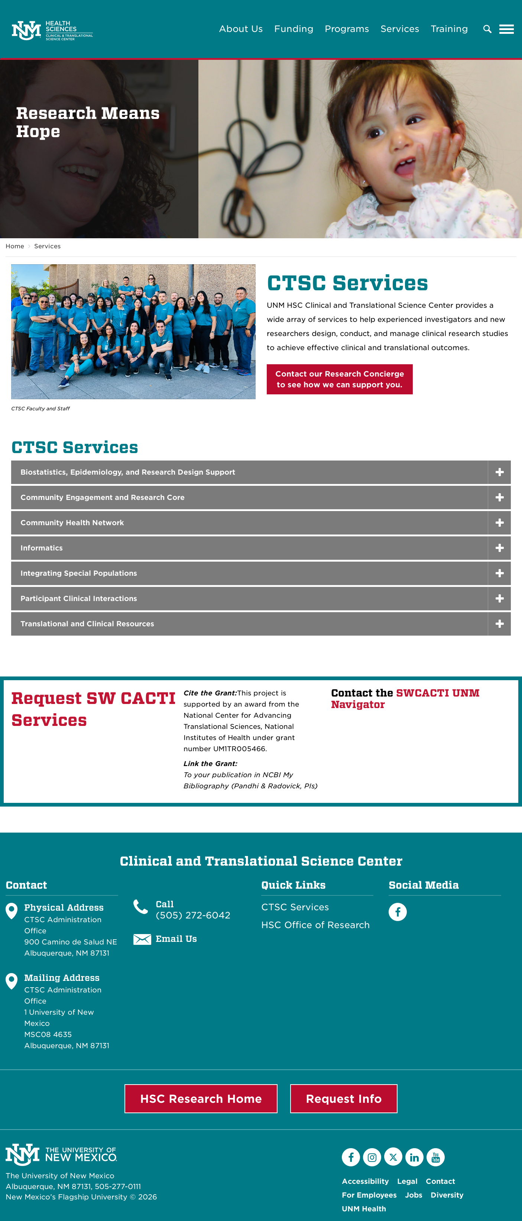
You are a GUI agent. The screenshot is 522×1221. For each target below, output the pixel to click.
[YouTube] (436, 1157)
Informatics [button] (41, 548)
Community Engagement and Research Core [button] (102, 497)
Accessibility (365, 1181)
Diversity (447, 1195)
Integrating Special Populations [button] (78, 573)
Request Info (344, 1098)
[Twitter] (393, 1156)
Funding (294, 28)
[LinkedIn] (414, 1157)
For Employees (369, 1195)
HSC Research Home (201, 1098)
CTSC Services (295, 907)
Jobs (413, 1195)
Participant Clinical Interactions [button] (78, 598)
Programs (347, 28)
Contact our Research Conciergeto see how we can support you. (339, 379)
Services (399, 28)
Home (15, 246)
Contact (440, 1181)
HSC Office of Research (315, 925)
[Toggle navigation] (506, 29)
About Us (241, 28)
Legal (407, 1181)
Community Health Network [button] (72, 523)
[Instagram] (372, 1157)
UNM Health (364, 1209)
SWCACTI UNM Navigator (405, 699)
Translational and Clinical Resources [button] (87, 624)
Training (449, 28)
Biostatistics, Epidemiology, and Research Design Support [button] (127, 472)
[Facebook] (398, 912)
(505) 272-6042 (193, 915)
